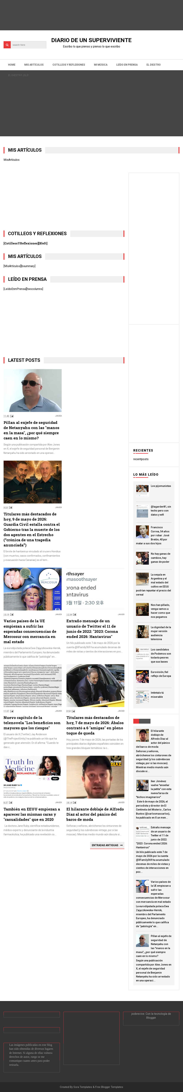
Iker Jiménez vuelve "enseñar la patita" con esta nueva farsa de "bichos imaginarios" (153, 789)
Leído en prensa (127, 64)
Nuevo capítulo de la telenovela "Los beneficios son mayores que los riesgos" (32, 722)
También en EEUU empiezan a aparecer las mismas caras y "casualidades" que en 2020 (32, 814)
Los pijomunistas (161, 486)
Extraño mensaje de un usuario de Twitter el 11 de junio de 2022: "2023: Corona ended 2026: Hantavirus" (92, 628)
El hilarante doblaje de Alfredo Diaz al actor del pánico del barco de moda (95, 814)
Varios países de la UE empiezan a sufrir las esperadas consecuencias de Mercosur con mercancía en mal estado (30, 631)
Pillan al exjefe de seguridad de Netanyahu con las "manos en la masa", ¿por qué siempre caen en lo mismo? (31, 430)
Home (11, 64)
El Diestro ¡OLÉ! (18, 75)
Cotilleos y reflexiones (69, 64)
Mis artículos (34, 64)
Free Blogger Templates (109, 1087)
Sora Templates (82, 1087)
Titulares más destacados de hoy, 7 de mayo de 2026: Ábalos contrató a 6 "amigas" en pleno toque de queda (95, 725)
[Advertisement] (64, 197)
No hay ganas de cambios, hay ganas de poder (160, 557)
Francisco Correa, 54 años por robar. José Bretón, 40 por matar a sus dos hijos (152, 535)
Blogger (151, 1017)
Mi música (100, 64)
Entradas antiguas (105, 845)
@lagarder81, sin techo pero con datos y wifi (161, 510)
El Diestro (154, 64)
